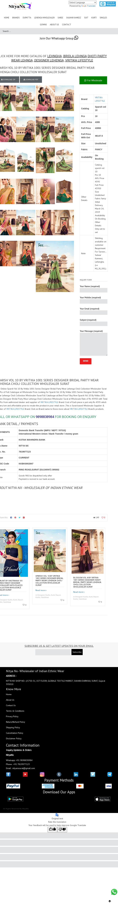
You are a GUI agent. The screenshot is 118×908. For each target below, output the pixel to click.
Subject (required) (93, 322)
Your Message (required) (93, 343)
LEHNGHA (54, 56)
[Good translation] (52, 829)
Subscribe (77, 652)
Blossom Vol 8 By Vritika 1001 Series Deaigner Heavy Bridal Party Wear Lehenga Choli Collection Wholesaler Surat (87, 582)
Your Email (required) (93, 311)
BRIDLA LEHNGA (75, 56)
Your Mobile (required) (93, 300)
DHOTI (92, 56)
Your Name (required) (93, 288)
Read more (40, 590)
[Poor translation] (62, 829)
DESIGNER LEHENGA (49, 60)
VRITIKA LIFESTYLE (79, 60)
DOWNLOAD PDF (31, 79)
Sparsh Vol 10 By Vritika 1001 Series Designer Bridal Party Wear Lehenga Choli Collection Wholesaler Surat (49, 580)
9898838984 (45, 417)
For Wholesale (93, 80)
